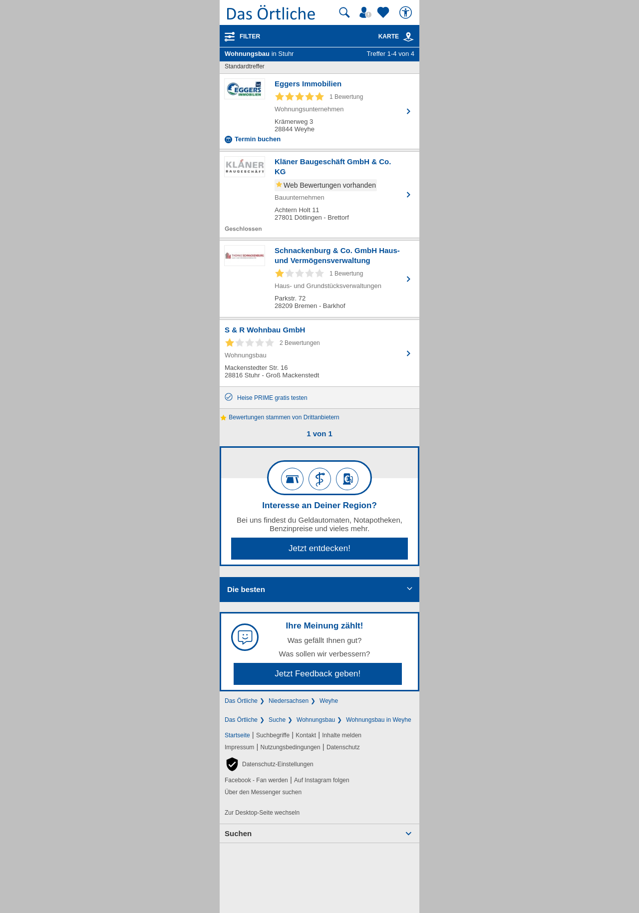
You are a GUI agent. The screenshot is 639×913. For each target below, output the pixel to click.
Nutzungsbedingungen (290, 747)
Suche (277, 719)
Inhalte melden (341, 735)
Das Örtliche (241, 700)
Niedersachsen (289, 700)
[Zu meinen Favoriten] (384, 12)
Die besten (246, 589)
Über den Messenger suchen (263, 792)
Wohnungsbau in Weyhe (378, 719)
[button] (269, 764)
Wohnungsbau (316, 719)
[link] (408, 37)
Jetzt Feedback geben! (317, 673)
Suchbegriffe (273, 735)
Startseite (237, 735)
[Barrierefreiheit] (406, 12)
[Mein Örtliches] (366, 12)
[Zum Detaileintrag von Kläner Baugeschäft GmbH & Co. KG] (319, 195)
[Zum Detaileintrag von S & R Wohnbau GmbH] (319, 353)
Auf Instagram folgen (321, 780)
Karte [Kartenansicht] (396, 36)
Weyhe (329, 700)
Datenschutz (343, 747)
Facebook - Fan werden (256, 780)
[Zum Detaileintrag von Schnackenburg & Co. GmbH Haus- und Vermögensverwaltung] (319, 279)
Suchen (238, 833)
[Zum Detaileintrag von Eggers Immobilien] (319, 111)
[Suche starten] (344, 12)
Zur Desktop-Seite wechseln (262, 812)
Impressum (239, 747)
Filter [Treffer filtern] (250, 36)
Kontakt (306, 735)
